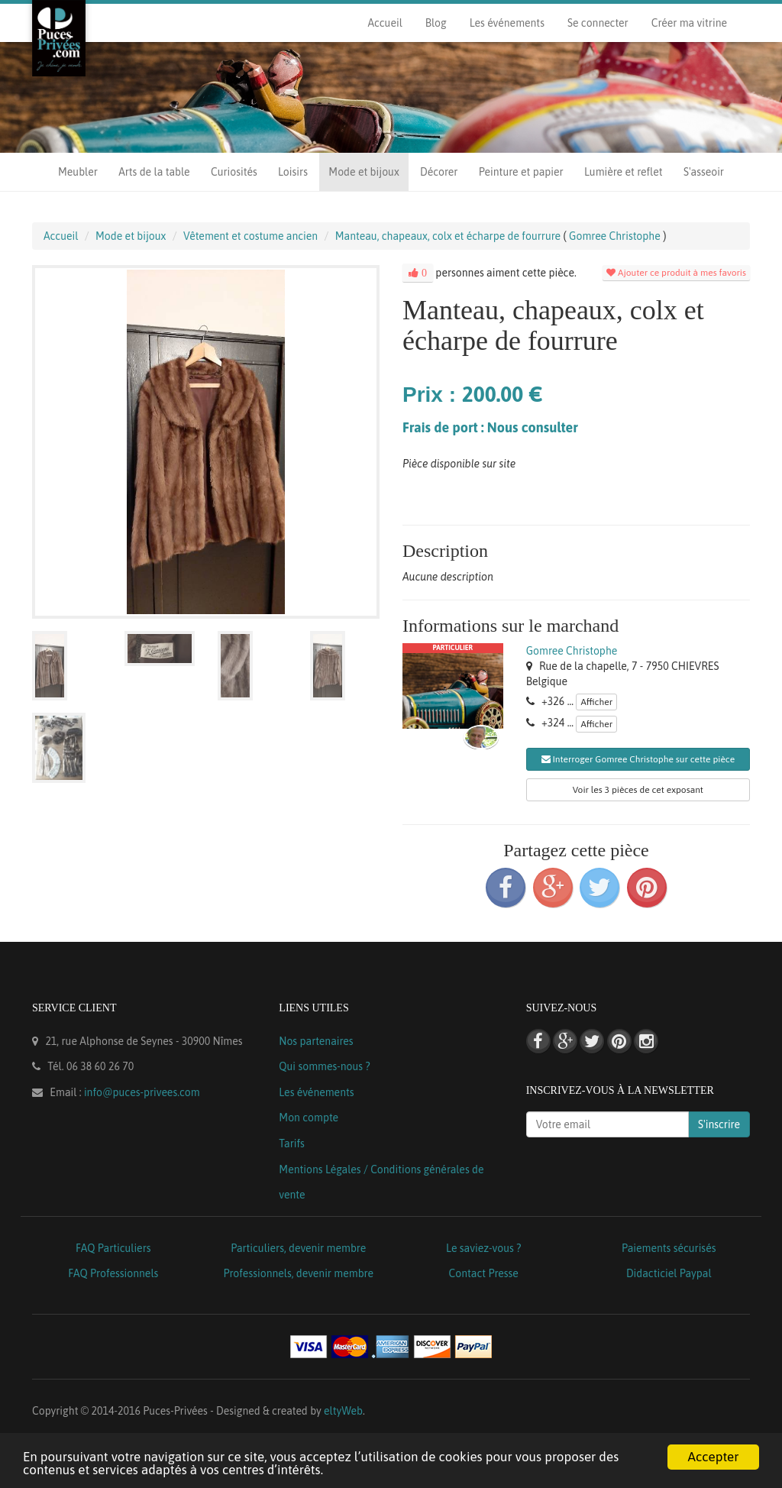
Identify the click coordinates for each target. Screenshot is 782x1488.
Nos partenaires (316, 1041)
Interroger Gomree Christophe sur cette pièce (638, 759)
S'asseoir (703, 172)
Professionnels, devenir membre (299, 1273)
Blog (436, 23)
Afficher (596, 702)
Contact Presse (484, 1273)
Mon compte (308, 1117)
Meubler (78, 172)
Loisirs (293, 172)
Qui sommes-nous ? (324, 1066)
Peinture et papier (521, 172)
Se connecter (598, 23)
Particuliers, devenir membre (298, 1248)
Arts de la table (153, 172)
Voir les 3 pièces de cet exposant (638, 789)
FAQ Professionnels (113, 1273)
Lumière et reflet (623, 172)
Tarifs (292, 1143)
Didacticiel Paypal (669, 1273)
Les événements (507, 23)
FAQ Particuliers (113, 1248)
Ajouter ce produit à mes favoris (676, 272)
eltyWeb (343, 1411)
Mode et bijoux (363, 172)
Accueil (384, 23)
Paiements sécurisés (669, 1248)
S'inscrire (719, 1124)
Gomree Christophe (572, 651)
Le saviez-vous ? (483, 1248)
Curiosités (234, 172)
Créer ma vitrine (689, 23)
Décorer (438, 172)
